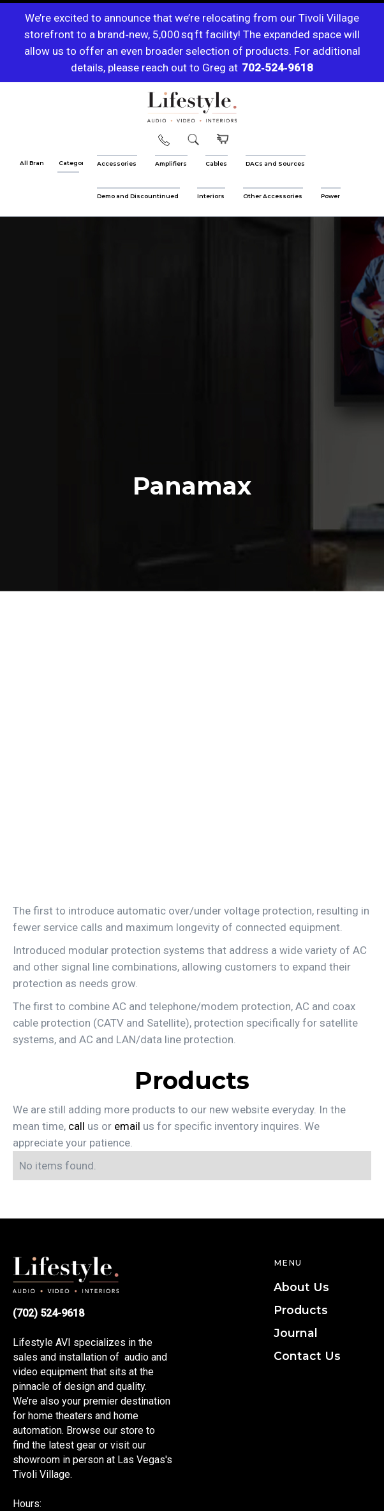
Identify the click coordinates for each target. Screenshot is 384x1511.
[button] (221, 140)
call (76, 1126)
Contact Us (307, 1356)
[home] (192, 107)
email (127, 1126)
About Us (301, 1287)
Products (301, 1310)
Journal (296, 1333)
